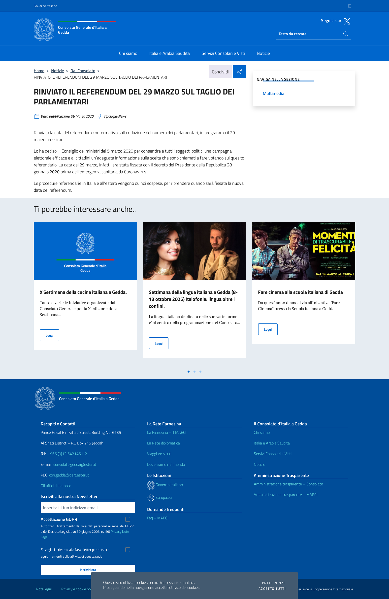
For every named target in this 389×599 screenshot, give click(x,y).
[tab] (189, 372)
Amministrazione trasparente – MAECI (286, 495)
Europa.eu (159, 497)
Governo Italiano (45, 5)
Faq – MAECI (157, 518)
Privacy (116, 531)
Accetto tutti (272, 588)
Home (39, 70)
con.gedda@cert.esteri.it (69, 475)
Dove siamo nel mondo (166, 464)
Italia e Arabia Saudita (272, 443)
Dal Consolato (82, 70)
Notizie (57, 70)
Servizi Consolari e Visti (273, 454)
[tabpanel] (85, 294)
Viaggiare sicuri (159, 454)
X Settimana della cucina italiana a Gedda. (83, 292)
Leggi (52, 335)
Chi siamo (262, 432)
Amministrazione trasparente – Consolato (288, 484)
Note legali (44, 589)
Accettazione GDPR (59, 519)
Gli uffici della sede (56, 486)
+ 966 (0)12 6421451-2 (67, 454)
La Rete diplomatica (163, 443)
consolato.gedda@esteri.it (74, 464)
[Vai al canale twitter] (346, 21)
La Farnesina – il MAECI (166, 432)
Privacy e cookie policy (78, 589)
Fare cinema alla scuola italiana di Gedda (300, 292)
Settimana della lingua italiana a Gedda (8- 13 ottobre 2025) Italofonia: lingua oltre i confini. (193, 299)
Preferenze (274, 583)
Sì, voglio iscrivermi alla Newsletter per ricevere (75, 549)
